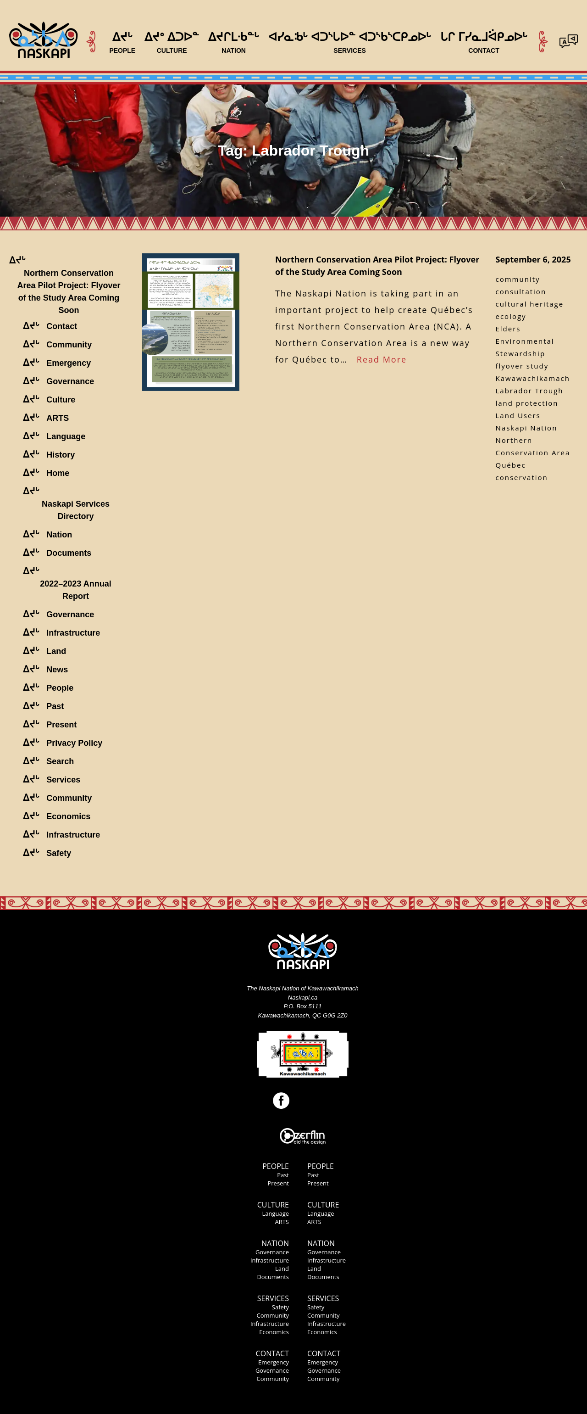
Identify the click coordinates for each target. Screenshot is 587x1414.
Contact (272, 1353)
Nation (275, 1243)
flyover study (522, 365)
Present (278, 1183)
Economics (274, 1332)
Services (273, 1298)
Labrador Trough (530, 390)
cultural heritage (530, 303)
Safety (280, 1307)
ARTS (282, 1222)
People (275, 1166)
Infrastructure (269, 1260)
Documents (273, 1277)
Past (283, 1175)
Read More (382, 359)
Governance (272, 1252)
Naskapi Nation (527, 427)
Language (275, 1213)
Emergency (273, 1362)
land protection (527, 403)
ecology (511, 316)
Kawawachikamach (533, 378)
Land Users (518, 415)
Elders (508, 328)
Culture (273, 1205)
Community (273, 1315)
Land (282, 1268)
